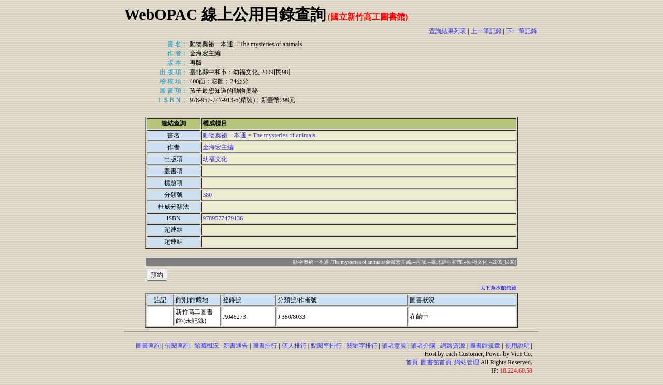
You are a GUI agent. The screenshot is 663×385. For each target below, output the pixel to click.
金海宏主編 (218, 147)
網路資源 (452, 345)
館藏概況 (206, 345)
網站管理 (466, 362)
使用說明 (517, 345)
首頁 (412, 362)
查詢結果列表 (447, 31)
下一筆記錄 (521, 31)
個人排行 (294, 345)
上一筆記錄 (486, 31)
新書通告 (235, 345)
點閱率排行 (326, 345)
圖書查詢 (148, 345)
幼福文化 (215, 159)
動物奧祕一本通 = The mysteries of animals (259, 135)
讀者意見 (394, 345)
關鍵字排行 (362, 345)
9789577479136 (223, 218)
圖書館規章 (484, 345)
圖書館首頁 (436, 362)
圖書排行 (264, 345)
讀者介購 (423, 345)
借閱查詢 (177, 345)
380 (207, 194)
